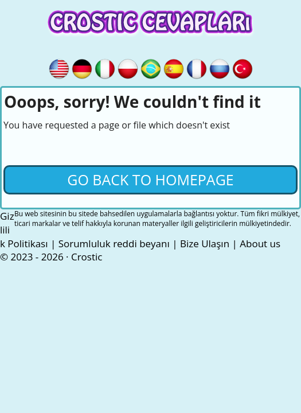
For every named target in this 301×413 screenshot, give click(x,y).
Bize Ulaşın (204, 243)
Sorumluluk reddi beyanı (114, 243)
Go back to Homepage (150, 179)
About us (260, 243)
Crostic (86, 256)
